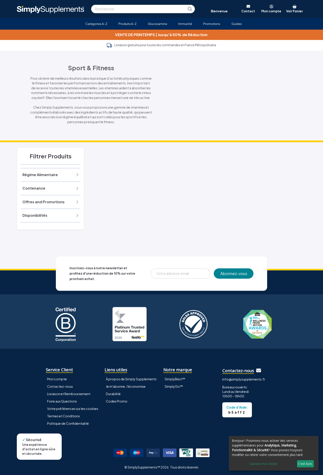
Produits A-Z (127, 24)
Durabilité (113, 394)
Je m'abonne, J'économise (126, 386)
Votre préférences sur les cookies (72, 409)
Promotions (211, 24)
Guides (236, 24)
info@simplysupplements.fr (243, 379)
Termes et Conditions (63, 416)
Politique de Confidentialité (68, 423)
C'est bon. (305, 464)
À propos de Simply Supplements (131, 379)
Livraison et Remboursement (68, 394)
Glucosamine (157, 24)
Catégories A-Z (96, 24)
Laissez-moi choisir (263, 464)
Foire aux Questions (62, 401)
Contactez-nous (60, 386)
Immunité (185, 24)
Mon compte (57, 379)
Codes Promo (116, 401)
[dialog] (274, 453)
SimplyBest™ (175, 379)
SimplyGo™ (174, 386)
